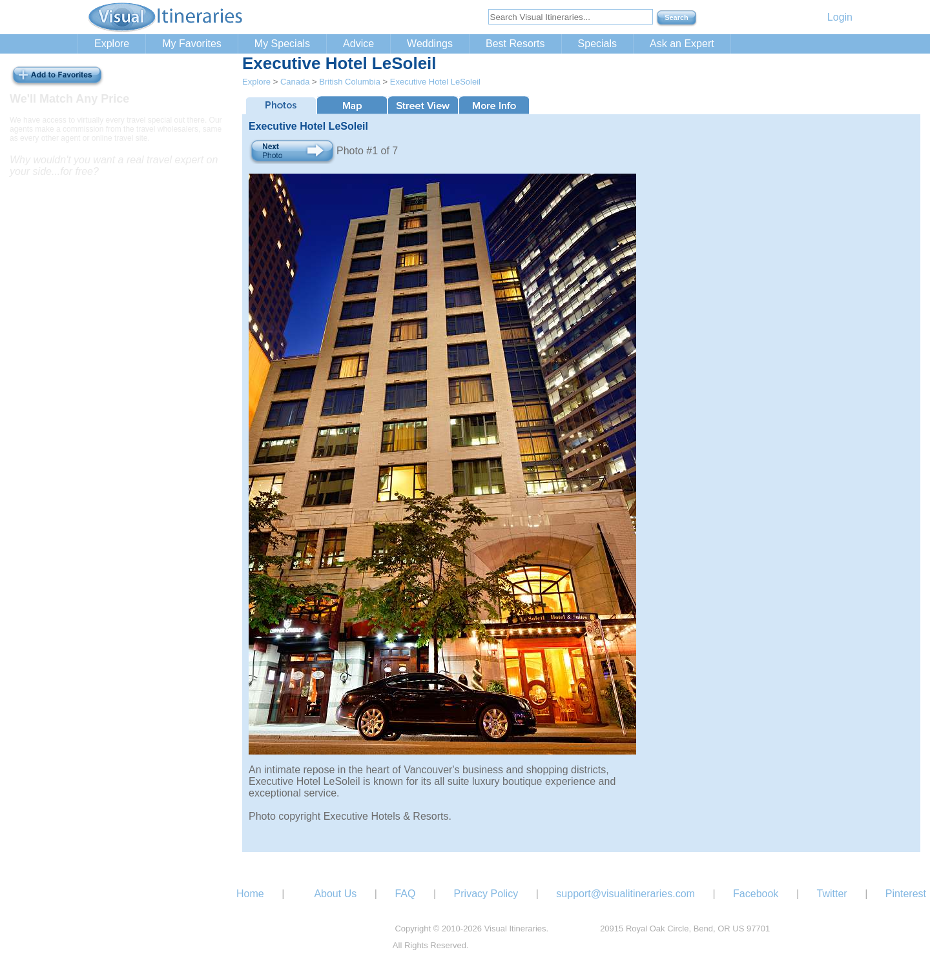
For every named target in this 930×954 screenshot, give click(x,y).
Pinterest (905, 893)
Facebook (755, 893)
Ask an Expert (682, 43)
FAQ (405, 893)
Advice (358, 43)
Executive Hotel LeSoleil (435, 81)
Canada (295, 81)
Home (250, 893)
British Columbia (349, 81)
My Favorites (192, 43)
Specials (597, 43)
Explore (111, 43)
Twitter (832, 893)
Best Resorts (515, 43)
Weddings (430, 43)
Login (839, 17)
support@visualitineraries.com (625, 893)
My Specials (282, 43)
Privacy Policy (486, 893)
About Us (335, 893)
